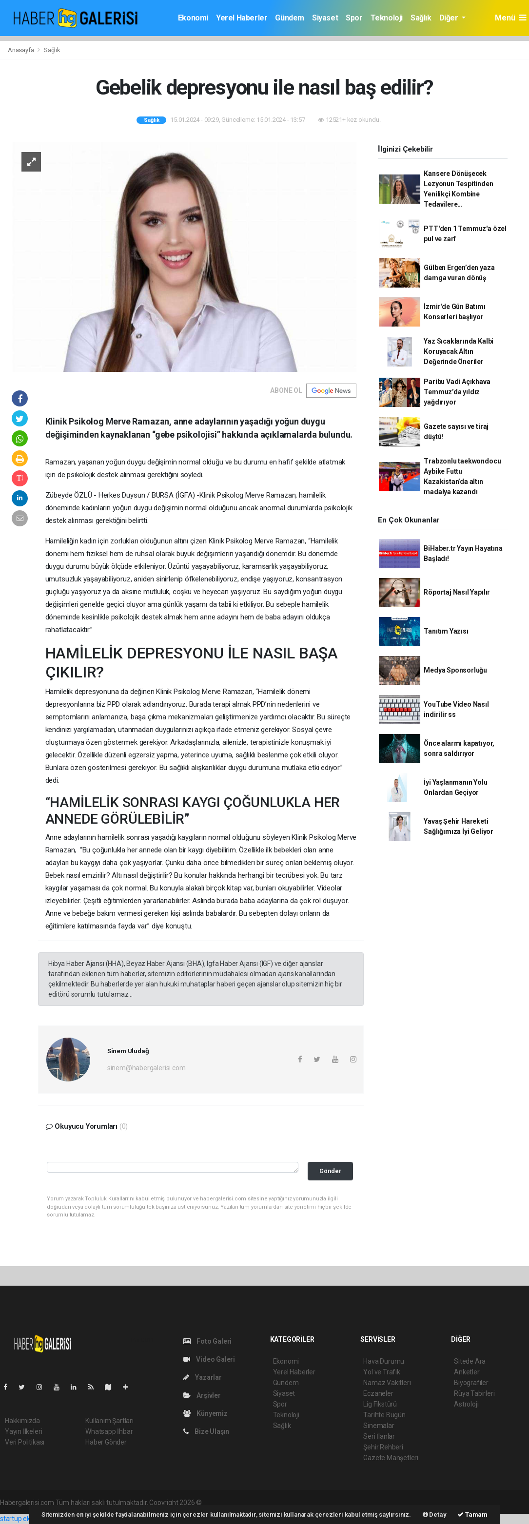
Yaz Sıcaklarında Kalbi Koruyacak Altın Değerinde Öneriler (458, 351)
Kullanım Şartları (109, 1421)
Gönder (330, 1171)
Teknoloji (387, 17)
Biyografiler (471, 1383)
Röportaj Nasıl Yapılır (457, 592)
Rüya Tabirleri (474, 1393)
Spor (354, 17)
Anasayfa (21, 50)
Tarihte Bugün (384, 1415)
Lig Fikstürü (380, 1404)
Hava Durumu (383, 1361)
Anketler (466, 1372)
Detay (435, 1514)
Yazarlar (202, 1377)
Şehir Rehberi (383, 1447)
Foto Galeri (207, 1341)
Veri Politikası (24, 1442)
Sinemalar (378, 1425)
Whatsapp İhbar (109, 1431)
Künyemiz (205, 1413)
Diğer (449, 17)
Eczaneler (378, 1393)
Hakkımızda (22, 1421)
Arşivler (202, 1395)
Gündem (289, 17)
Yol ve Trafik (381, 1372)
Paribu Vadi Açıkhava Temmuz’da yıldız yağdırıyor (457, 392)
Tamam (472, 1514)
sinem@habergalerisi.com (146, 1068)
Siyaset (325, 17)
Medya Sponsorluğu (455, 670)
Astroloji (466, 1404)
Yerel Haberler (241, 17)
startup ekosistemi (28, 1519)
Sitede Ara (470, 1361)
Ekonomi (193, 17)
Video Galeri (209, 1359)
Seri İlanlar (379, 1436)
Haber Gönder (106, 1442)
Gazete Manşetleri (390, 1458)
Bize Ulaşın (206, 1431)
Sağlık (421, 17)
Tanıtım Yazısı (446, 631)
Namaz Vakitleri (387, 1383)
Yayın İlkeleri (23, 1431)
